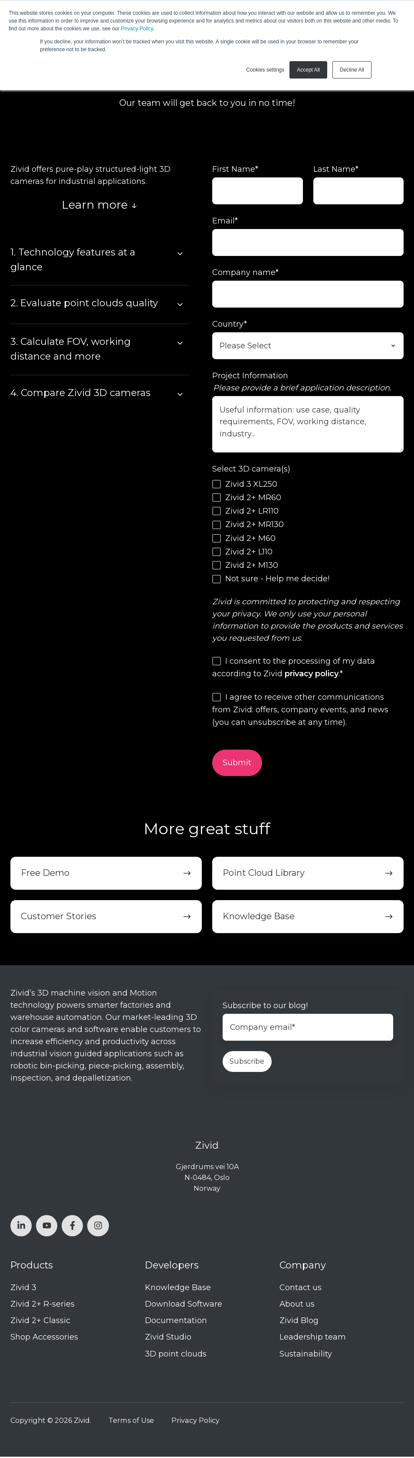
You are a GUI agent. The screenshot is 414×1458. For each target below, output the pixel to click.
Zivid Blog (299, 1322)
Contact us (300, 1289)
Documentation (176, 1322)
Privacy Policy (137, 29)
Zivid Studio (168, 1338)
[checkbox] (308, 532)
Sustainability (305, 1355)
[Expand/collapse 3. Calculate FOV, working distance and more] (180, 343)
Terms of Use (131, 1421)
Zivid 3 (23, 1289)
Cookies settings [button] (265, 70)
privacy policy (311, 675)
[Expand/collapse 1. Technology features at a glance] (180, 253)
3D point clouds (176, 1355)
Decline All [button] (352, 70)
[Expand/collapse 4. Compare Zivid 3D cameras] (180, 394)
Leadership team (312, 1338)
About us (297, 1306)
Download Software (183, 1306)
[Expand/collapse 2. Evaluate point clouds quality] (180, 304)
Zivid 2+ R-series (42, 1306)
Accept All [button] (308, 70)
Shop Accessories (44, 1338)
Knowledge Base (178, 1289)
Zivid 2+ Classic (40, 1322)
